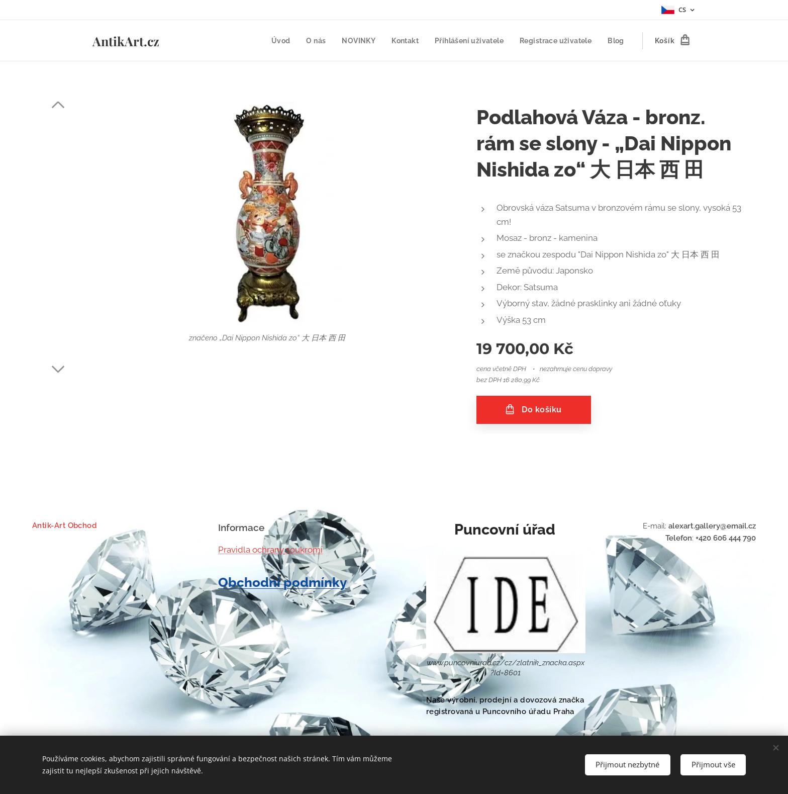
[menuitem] (274, 40)
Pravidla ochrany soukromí (270, 549)
